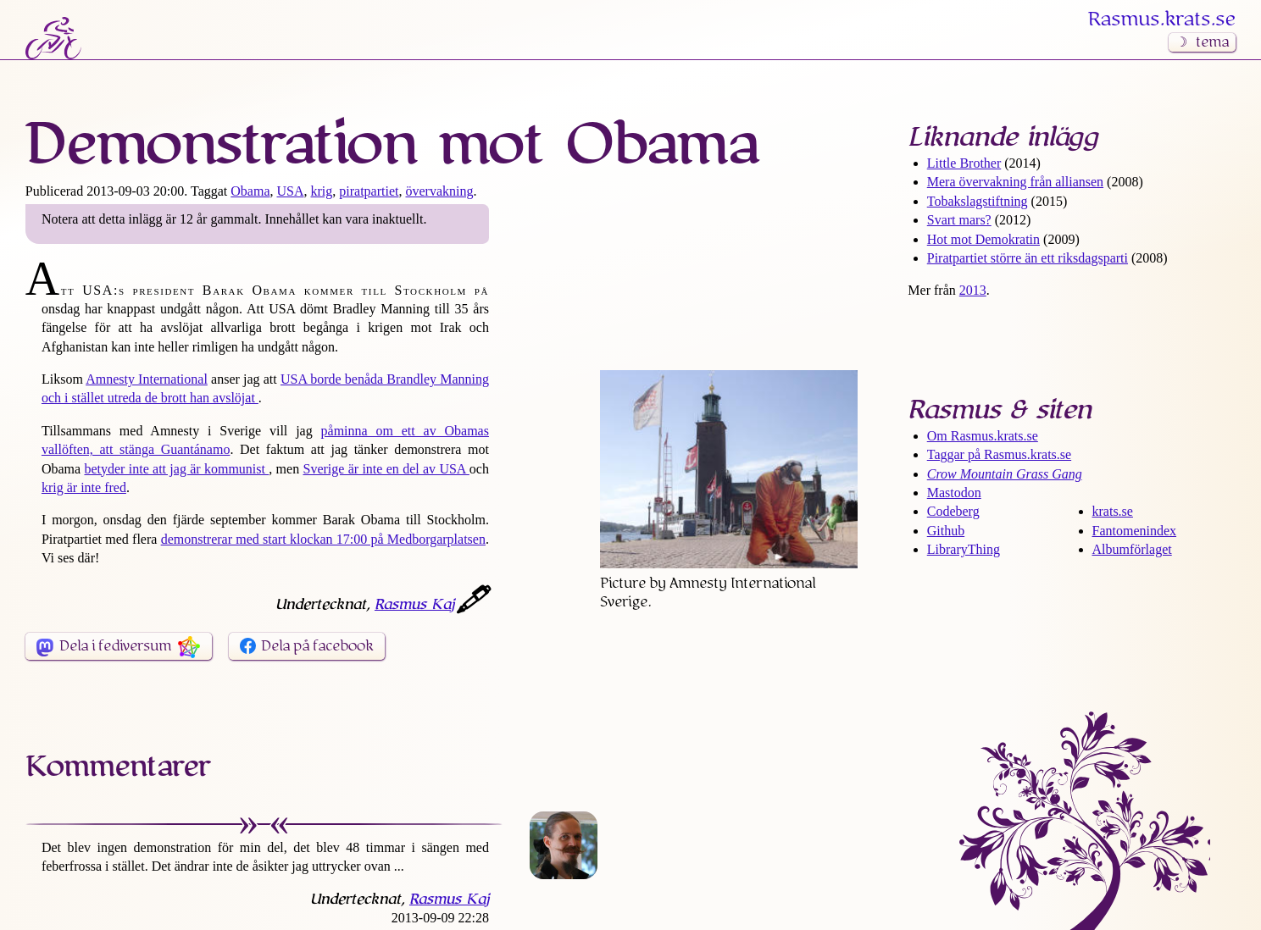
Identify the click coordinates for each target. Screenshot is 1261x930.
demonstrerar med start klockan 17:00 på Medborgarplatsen (323, 539)
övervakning (439, 191)
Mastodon (954, 492)
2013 (972, 290)
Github (945, 530)
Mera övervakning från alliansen (1015, 181)
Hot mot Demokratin (983, 239)
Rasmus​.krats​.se (1162, 19)
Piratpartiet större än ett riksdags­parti (1027, 258)
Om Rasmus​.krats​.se (982, 436)
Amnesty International (147, 379)
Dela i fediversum (115, 646)
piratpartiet (368, 191)
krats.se (1112, 511)
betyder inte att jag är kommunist (176, 469)
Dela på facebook (317, 646)
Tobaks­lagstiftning (977, 201)
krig (322, 191)
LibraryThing (963, 549)
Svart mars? (959, 220)
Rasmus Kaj (414, 604)
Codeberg (953, 511)
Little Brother (964, 163)
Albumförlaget (1132, 549)
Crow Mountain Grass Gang (1004, 474)
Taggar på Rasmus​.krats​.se (999, 454)
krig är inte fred (84, 487)
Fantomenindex (1134, 530)
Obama (250, 191)
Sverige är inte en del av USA (386, 469)
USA (290, 191)
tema (1212, 42)
